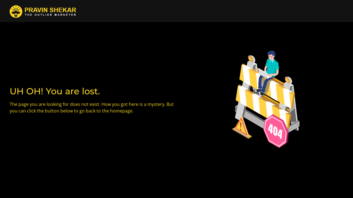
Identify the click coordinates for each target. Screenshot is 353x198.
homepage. (121, 111)
